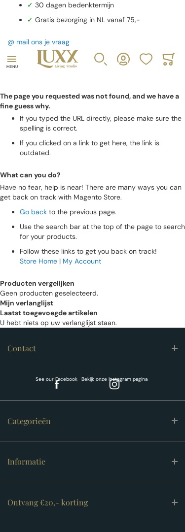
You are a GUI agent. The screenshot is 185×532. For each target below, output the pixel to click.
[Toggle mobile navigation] (12, 59)
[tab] (92, 348)
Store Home (38, 261)
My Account (82, 261)
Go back (33, 211)
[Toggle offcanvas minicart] (168, 59)
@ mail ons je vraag (38, 41)
